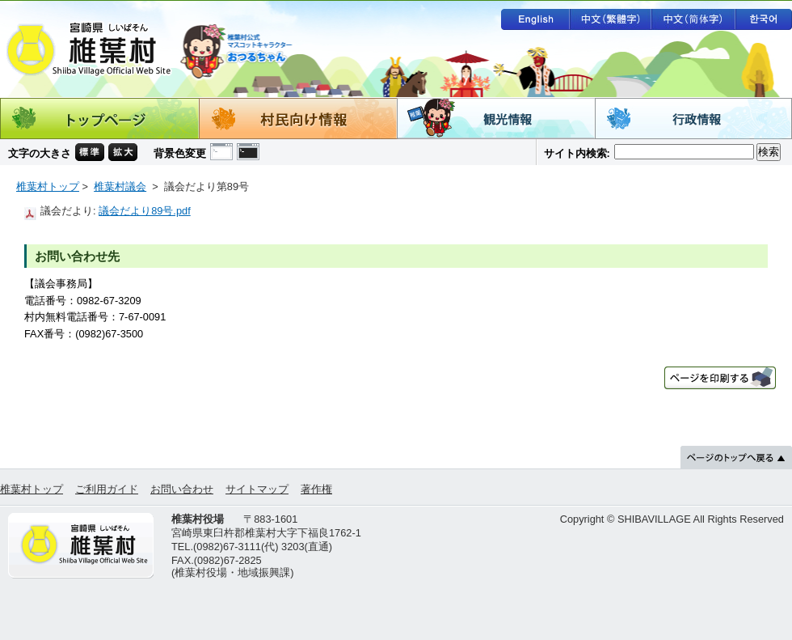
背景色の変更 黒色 (248, 151)
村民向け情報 (298, 118)
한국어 (763, 19)
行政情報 (693, 118)
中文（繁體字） (610, 19)
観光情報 (496, 118)
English (535, 19)
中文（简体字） (693, 19)
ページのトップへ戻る (736, 457)
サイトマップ (257, 489)
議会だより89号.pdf (145, 211)
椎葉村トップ (47, 186)
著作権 (316, 489)
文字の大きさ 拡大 (122, 152)
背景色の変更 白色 (221, 151)
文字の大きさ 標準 (89, 152)
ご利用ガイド (106, 489)
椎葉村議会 (120, 186)
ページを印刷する (720, 378)
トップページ (99, 118)
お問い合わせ (181, 489)
